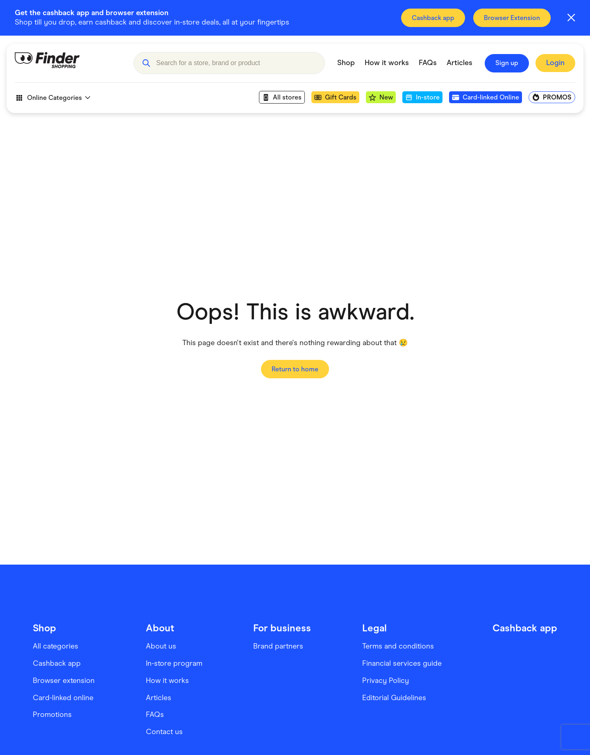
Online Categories (52, 97)
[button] (146, 63)
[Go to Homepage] (68, 63)
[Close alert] (571, 18)
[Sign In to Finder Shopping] (555, 63)
